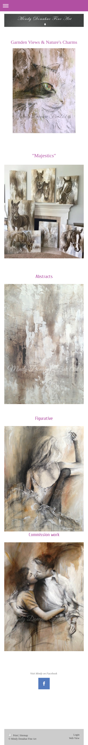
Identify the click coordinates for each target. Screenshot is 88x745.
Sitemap (24, 735)
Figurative (44, 418)
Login (76, 734)
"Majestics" (44, 155)
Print (14, 735)
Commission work (44, 534)
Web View (74, 738)
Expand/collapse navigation (44, 5)
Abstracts (44, 276)
